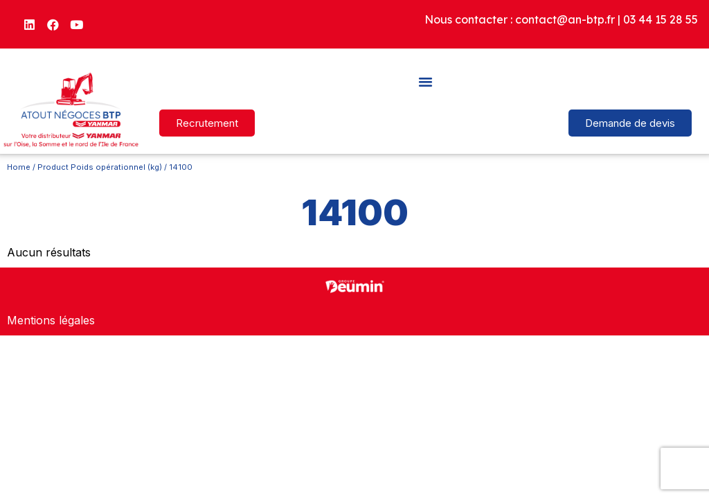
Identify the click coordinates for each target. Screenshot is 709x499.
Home (18, 167)
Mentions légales (51, 320)
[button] (426, 81)
